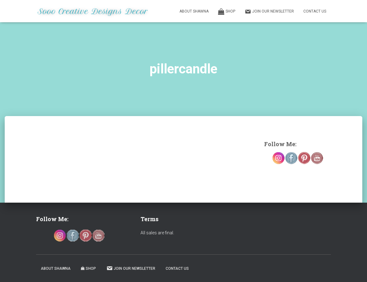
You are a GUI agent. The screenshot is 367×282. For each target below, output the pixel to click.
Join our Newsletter (269, 11)
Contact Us (314, 11)
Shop (226, 11)
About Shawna (194, 11)
